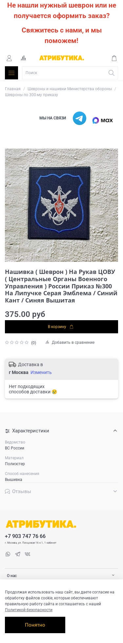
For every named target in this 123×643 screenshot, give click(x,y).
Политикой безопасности (28, 610)
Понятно (35, 625)
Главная (13, 89)
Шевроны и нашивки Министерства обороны (70, 89)
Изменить (41, 372)
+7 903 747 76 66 (25, 536)
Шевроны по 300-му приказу (31, 95)
